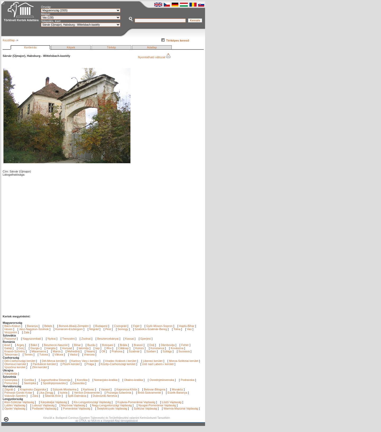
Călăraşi (123, 348)
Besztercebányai (108, 338)
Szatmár (134, 351)
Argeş (21, 345)
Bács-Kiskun (12, 326)
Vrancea (90, 354)
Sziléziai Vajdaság (145, 408)
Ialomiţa (84, 348)
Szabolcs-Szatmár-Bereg (151, 329)
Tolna (177, 329)
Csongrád (120, 326)
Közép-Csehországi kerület (118, 364)
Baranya (32, 326)
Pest (108, 329)
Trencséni (68, 338)
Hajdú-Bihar (186, 326)
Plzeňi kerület (71, 364)
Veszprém (10, 332)
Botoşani (108, 345)
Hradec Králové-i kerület (120, 360)
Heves (8, 329)
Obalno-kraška (133, 379)
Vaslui (74, 354)
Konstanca (158, 348)
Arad (7, 345)
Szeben (151, 351)
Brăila (124, 345)
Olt (103, 351)
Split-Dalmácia (76, 395)
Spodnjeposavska (54, 383)
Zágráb (9, 389)
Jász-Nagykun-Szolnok (34, 329)
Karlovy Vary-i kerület (85, 360)
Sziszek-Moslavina (64, 389)
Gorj (21, 348)
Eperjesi (145, 338)
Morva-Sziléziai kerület (183, 360)
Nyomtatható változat (154, 57)
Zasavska (78, 383)
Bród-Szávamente (149, 392)
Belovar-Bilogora (154, 389)
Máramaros (39, 351)
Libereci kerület (153, 360)
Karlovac (88, 389)
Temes (29, 354)
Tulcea (44, 354)
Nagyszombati (31, 338)
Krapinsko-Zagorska (33, 389)
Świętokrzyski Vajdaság (112, 408)
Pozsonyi (10, 338)
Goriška (29, 379)
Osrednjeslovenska (161, 379)
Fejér (136, 326)
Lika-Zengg (46, 392)
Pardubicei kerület (44, 364)
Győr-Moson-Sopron (159, 326)
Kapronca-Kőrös (127, 389)
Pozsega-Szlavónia (118, 392)
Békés (48, 326)
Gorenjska (10, 379)
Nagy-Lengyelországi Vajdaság (112, 405)
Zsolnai (85, 338)
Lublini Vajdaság (14, 405)
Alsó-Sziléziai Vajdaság (19, 402)
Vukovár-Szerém (15, 395)
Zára (35, 395)
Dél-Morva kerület (53, 360)
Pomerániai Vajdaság (76, 408)
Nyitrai (51, 338)
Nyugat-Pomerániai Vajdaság (157, 405)
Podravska (187, 379)
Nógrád (94, 329)
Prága (90, 364)
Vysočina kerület (14, 367)
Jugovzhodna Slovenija (55, 379)
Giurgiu (35, 348)
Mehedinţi (74, 351)
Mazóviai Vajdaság (73, 405)
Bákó (34, 345)
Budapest (101, 326)
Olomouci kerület (15, 364)
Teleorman (11, 354)
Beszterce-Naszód (56, 345)
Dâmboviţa (168, 345)
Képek (71, 47)
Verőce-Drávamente (87, 392)
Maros (57, 351)
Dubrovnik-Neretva (105, 395)
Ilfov (109, 348)
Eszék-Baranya (177, 392)
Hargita (51, 348)
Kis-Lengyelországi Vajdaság (92, 402)
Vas (189, 329)
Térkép (111, 47)
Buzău (91, 345)
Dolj (152, 345)
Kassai (129, 338)
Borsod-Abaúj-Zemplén (74, 326)
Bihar (78, 345)
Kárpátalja (10, 373)
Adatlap (152, 47)
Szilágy (167, 351)
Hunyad (67, 348)
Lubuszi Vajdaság (43, 405)
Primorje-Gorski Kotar (18, 392)
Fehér (185, 345)
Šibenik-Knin (53, 395)
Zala (26, 332)
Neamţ (91, 351)
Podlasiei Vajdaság (44, 408)
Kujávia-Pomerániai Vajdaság (136, 402)
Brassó (139, 345)
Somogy (122, 329)
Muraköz (177, 389)
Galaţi (8, 348)
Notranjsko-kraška (106, 379)
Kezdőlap (9, 40)
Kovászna (177, 348)
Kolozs (140, 348)
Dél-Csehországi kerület (19, 360)
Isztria (63, 392)
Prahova (117, 351)
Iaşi (98, 348)
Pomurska (11, 383)
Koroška (82, 379)
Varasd (105, 389)
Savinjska (30, 383)
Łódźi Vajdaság (172, 402)
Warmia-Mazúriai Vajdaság (181, 408)
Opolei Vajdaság (14, 408)
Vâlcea (59, 354)
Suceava (184, 351)
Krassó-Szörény (15, 351)
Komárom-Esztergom (69, 329)
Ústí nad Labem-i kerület (158, 364)
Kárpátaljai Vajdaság (54, 402)
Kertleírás (30, 47)
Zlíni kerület (39, 367)
